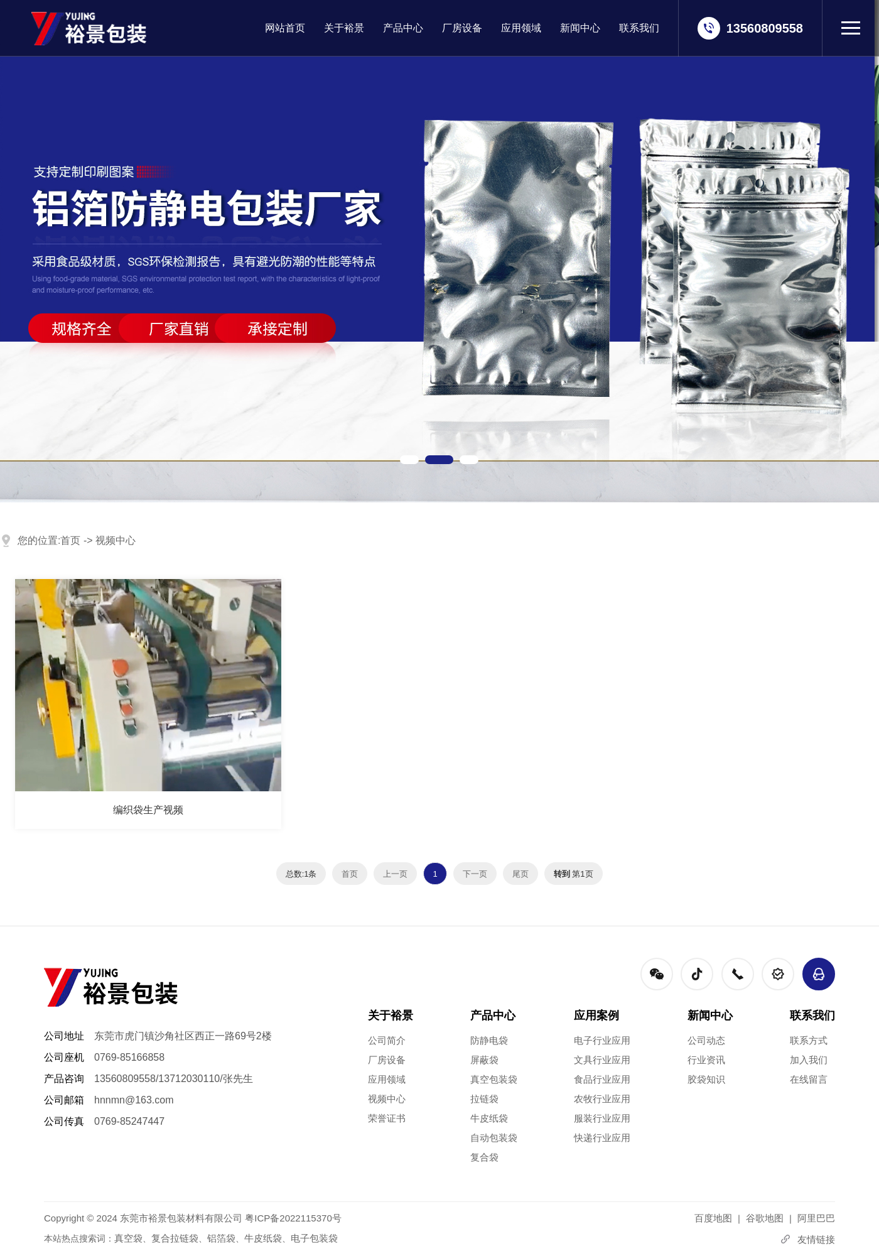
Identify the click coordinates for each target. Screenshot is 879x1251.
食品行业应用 (602, 1079)
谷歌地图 (765, 1218)
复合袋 (484, 1157)
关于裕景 (344, 28)
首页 (70, 540)
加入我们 (809, 1059)
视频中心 (115, 540)
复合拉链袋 (174, 1238)
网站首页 (285, 28)
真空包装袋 (493, 1079)
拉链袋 (484, 1098)
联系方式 (809, 1040)
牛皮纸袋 (489, 1118)
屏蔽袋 (484, 1059)
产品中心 (403, 28)
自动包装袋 (493, 1137)
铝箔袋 (221, 1238)
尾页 (520, 874)
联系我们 (639, 28)
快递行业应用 (602, 1137)
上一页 (395, 874)
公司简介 (387, 1040)
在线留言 (809, 1079)
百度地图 (713, 1218)
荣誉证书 (387, 1118)
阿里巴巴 (816, 1218)
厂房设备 (462, 28)
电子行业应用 (602, 1040)
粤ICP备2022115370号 (293, 1218)
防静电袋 (489, 1040)
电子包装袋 (314, 1238)
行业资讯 (706, 1059)
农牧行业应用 (602, 1098)
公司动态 (706, 1040)
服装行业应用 (602, 1118)
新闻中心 (580, 28)
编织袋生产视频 (148, 809)
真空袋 (128, 1238)
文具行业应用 (602, 1059)
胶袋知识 (706, 1079)
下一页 (475, 874)
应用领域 (521, 28)
